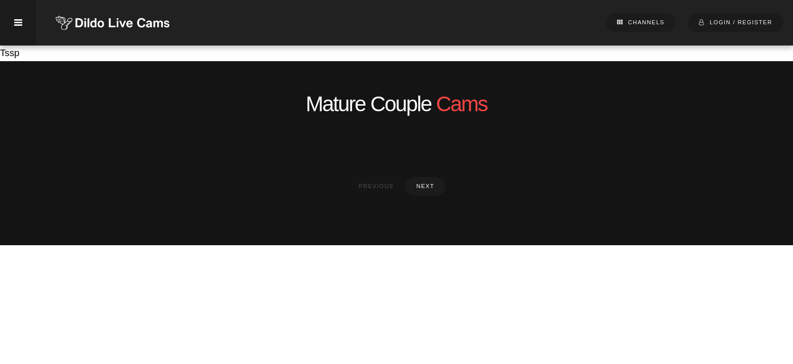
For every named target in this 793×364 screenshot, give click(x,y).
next (425, 186)
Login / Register (741, 22)
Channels (646, 22)
